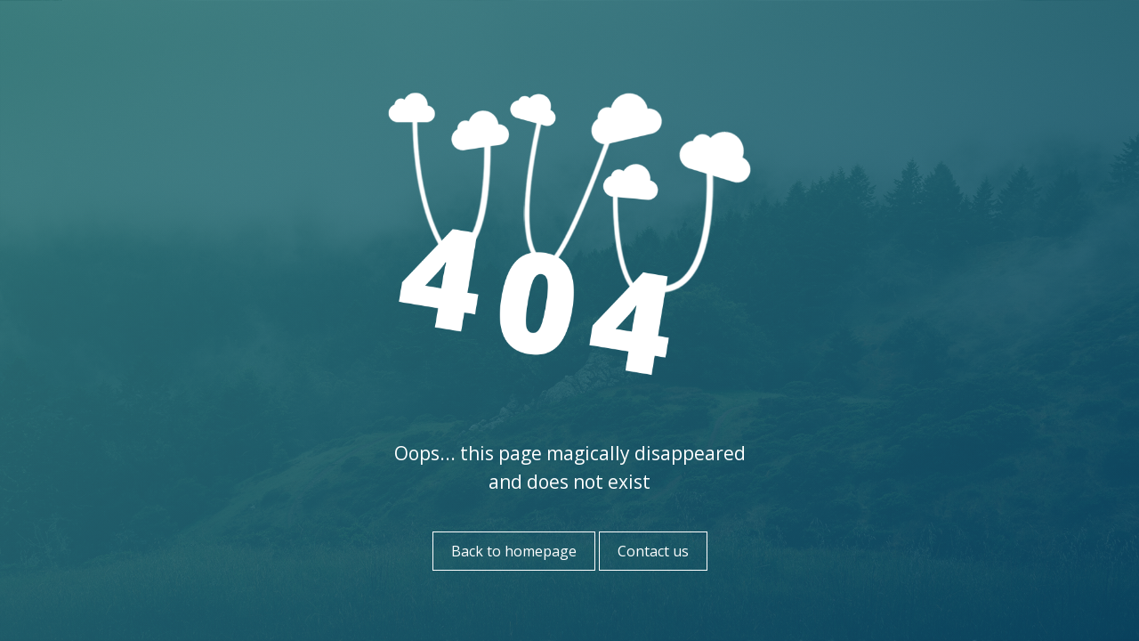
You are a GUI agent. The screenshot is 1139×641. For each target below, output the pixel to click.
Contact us (653, 551)
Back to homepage (514, 551)
